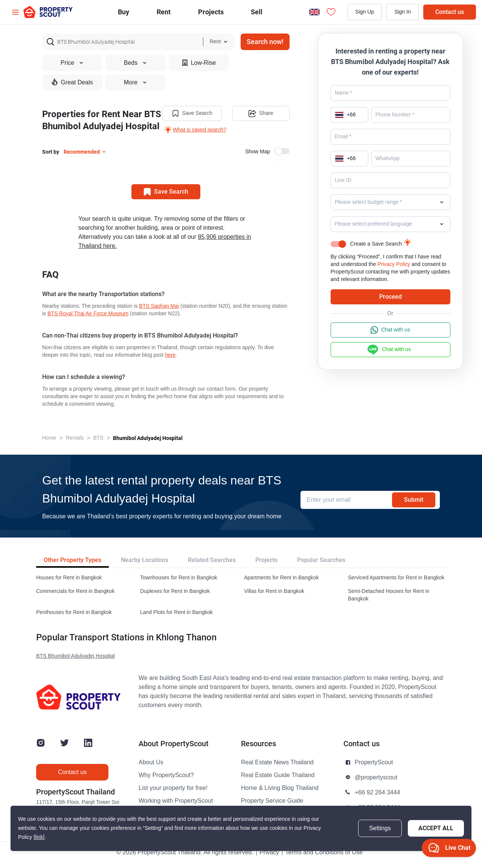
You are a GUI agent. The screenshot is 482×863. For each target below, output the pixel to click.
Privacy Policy (393, 264)
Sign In (402, 12)
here (170, 355)
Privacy (269, 852)
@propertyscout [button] (376, 777)
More (135, 82)
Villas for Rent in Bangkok (274, 591)
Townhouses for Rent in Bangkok (178, 577)
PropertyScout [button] (374, 762)
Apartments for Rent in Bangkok (281, 577)
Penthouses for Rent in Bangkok (74, 612)
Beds (135, 63)
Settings (380, 828)
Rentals (75, 438)
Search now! (265, 42)
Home (49, 438)
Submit (413, 499)
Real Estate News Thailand (277, 762)
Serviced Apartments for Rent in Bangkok (396, 577)
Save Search (192, 113)
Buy (123, 12)
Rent (164, 12)
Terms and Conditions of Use (323, 852)
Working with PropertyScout (176, 801)
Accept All (435, 828)
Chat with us (390, 330)
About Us (151, 762)
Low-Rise (199, 63)
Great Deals (72, 82)
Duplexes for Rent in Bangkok (175, 591)
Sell (256, 12)
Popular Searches (321, 560)
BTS (98, 438)
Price (72, 63)
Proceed (390, 296)
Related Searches (212, 560)
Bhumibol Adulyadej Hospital (148, 438)
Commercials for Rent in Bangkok (75, 591)
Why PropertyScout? (166, 775)
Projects (266, 560)
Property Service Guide (272, 801)
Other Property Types (72, 560)
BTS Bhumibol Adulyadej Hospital (75, 656)
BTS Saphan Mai (159, 306)
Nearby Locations (144, 560)
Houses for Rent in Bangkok (69, 577)
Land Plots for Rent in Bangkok (176, 612)
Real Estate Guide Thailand (277, 775)
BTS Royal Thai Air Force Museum (87, 313)
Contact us (449, 11)
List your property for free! (173, 788)
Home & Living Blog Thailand (280, 788)
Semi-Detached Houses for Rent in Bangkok (388, 595)
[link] (39, 837)
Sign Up (364, 12)
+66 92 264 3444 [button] (377, 792)
